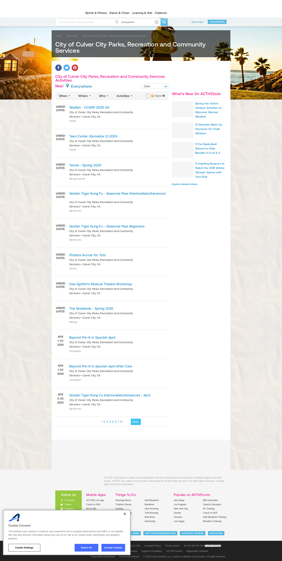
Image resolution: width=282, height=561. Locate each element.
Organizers (217, 21)
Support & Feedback (151, 551)
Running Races (123, 500)
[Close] (125, 514)
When (65, 96)
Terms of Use (133, 545)
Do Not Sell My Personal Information (202, 545)
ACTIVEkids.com (65, 12)
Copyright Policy (152, 545)
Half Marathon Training (214, 517)
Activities (125, 96)
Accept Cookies (113, 547)
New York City (181, 508)
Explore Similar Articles (185, 184)
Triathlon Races (123, 504)
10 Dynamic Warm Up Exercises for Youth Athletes (208, 129)
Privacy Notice (172, 545)
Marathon (149, 504)
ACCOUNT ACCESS (193, 533)
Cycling (119, 508)
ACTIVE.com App (95, 500)
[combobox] (154, 86)
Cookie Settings (213, 546)
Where (84, 96)
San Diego (179, 500)
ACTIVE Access (174, 551)
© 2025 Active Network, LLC (157, 556)
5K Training (209, 508)
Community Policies (129, 556)
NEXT (136, 421)
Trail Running (151, 513)
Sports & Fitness (96, 12)
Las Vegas (179, 521)
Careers (133, 551)
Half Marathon (152, 500)
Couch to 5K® (93, 504)
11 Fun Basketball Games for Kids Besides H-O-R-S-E (207, 148)
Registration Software (197, 551)
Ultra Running (152, 508)
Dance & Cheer (119, 12)
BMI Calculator (210, 500)
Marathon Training (212, 521)
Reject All (86, 547)
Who (104, 96)
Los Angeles (180, 504)
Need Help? (198, 22)
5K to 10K (91, 508)
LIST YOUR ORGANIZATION (160, 533)
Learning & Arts (142, 12)
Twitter (68, 504)
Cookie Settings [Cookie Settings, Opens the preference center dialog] (24, 547)
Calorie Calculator (212, 504)
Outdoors (161, 12)
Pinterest (69, 508)
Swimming (150, 521)
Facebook (70, 500)
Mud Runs (150, 517)
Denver (177, 513)
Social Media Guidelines (102, 556)
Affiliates (216, 533)
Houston (178, 517)
